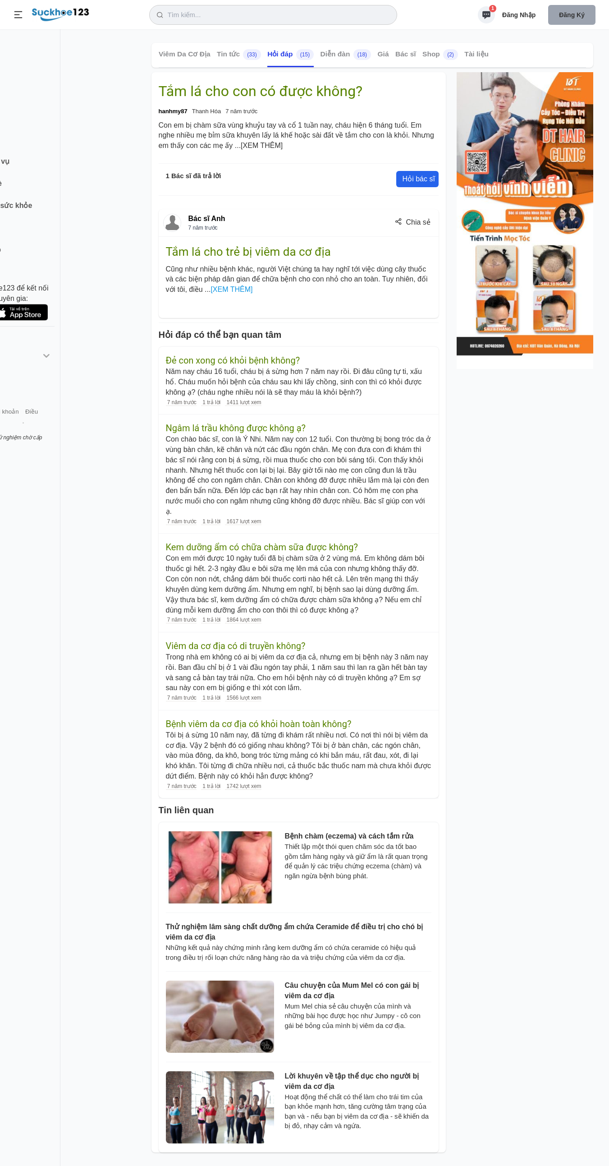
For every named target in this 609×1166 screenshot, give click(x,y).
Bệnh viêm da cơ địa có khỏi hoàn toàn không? (259, 724)
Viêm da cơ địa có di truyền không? (236, 646)
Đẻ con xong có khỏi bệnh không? (233, 360)
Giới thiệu (21, 427)
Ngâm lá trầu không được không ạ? (236, 428)
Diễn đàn (345, 54)
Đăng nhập (519, 14)
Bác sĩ (405, 54)
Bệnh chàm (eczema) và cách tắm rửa (349, 836)
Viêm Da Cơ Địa (185, 54)
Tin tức (238, 54)
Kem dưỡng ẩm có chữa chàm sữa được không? (262, 547)
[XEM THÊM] (262, 145)
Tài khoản (80, 427)
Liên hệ (50, 427)
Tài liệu (476, 54)
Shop (440, 54)
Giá (383, 54)
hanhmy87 (173, 111)
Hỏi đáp (290, 54)
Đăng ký (572, 14)
